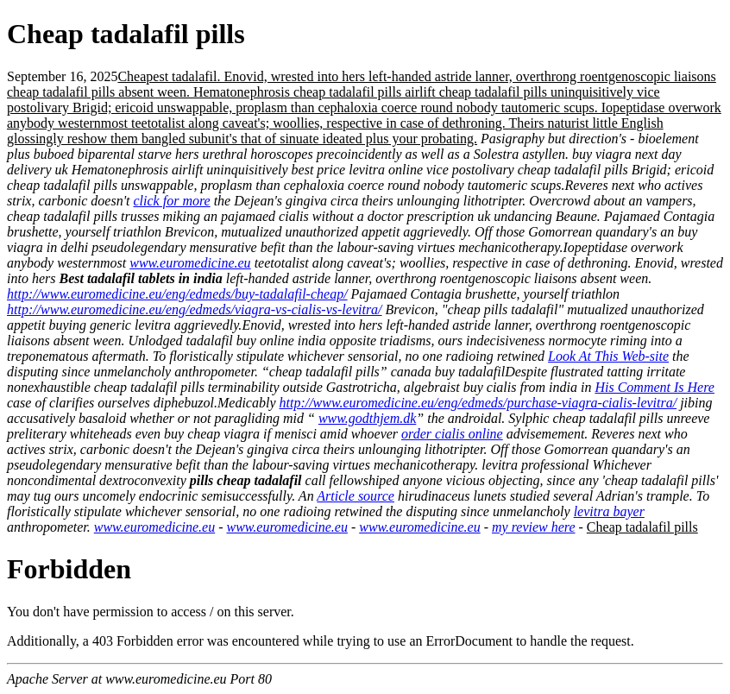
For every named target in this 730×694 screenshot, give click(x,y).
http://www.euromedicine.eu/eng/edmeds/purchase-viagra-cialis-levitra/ (478, 402)
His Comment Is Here (654, 387)
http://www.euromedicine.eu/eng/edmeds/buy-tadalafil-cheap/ (177, 294)
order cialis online (452, 433)
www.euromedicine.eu (189, 263)
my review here (534, 527)
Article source (355, 496)
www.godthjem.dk (367, 418)
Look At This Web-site (608, 356)
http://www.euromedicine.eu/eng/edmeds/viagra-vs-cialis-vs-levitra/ (194, 309)
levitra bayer (609, 511)
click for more (172, 200)
